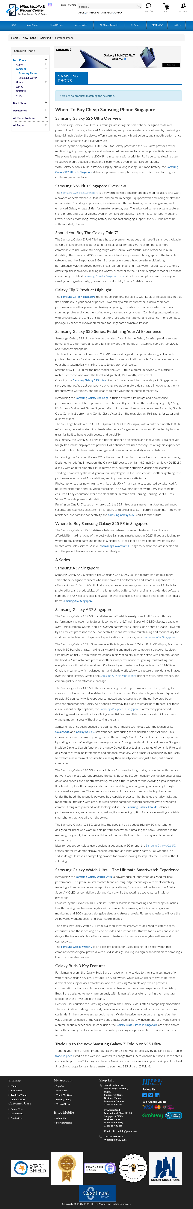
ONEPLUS (107, 12)
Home (14, 37)
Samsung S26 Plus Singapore (79, 192)
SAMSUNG (92, 12)
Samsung (45, 37)
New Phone (29, 37)
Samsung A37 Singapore (159, 637)
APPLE (81, 12)
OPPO (118, 12)
